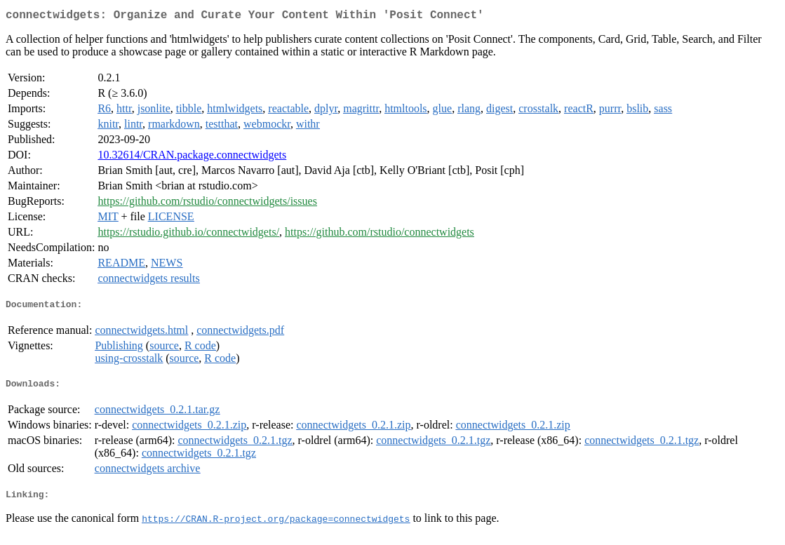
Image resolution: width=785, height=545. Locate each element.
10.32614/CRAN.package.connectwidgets (192, 157)
